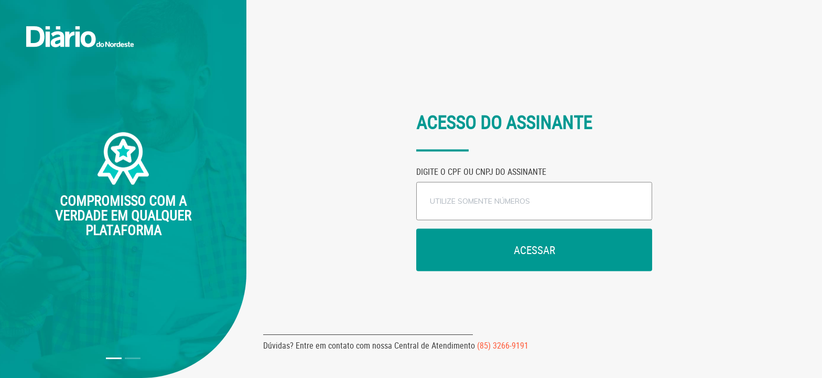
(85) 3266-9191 (502, 345)
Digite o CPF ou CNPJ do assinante (481, 171)
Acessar (534, 249)
